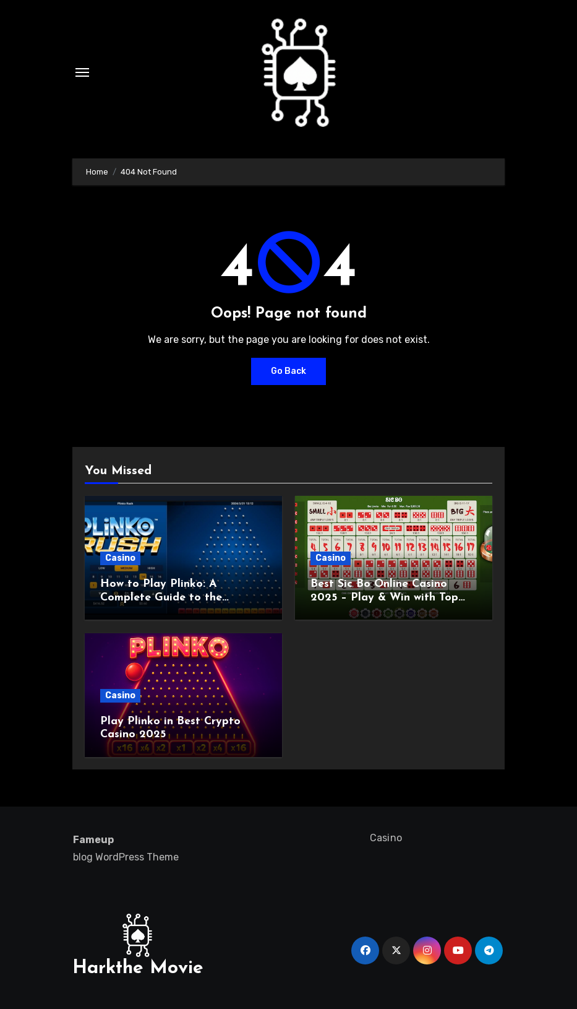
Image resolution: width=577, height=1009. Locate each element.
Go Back (288, 371)
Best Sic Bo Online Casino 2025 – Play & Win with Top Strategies (384, 597)
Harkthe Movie (137, 968)
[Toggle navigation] (82, 72)
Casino (120, 558)
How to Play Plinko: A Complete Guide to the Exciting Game (161, 597)
